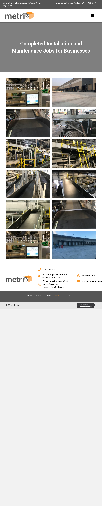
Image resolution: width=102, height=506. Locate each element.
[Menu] (92, 15)
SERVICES (48, 296)
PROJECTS (59, 296)
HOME (30, 296)
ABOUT (39, 296)
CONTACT (71, 296)
